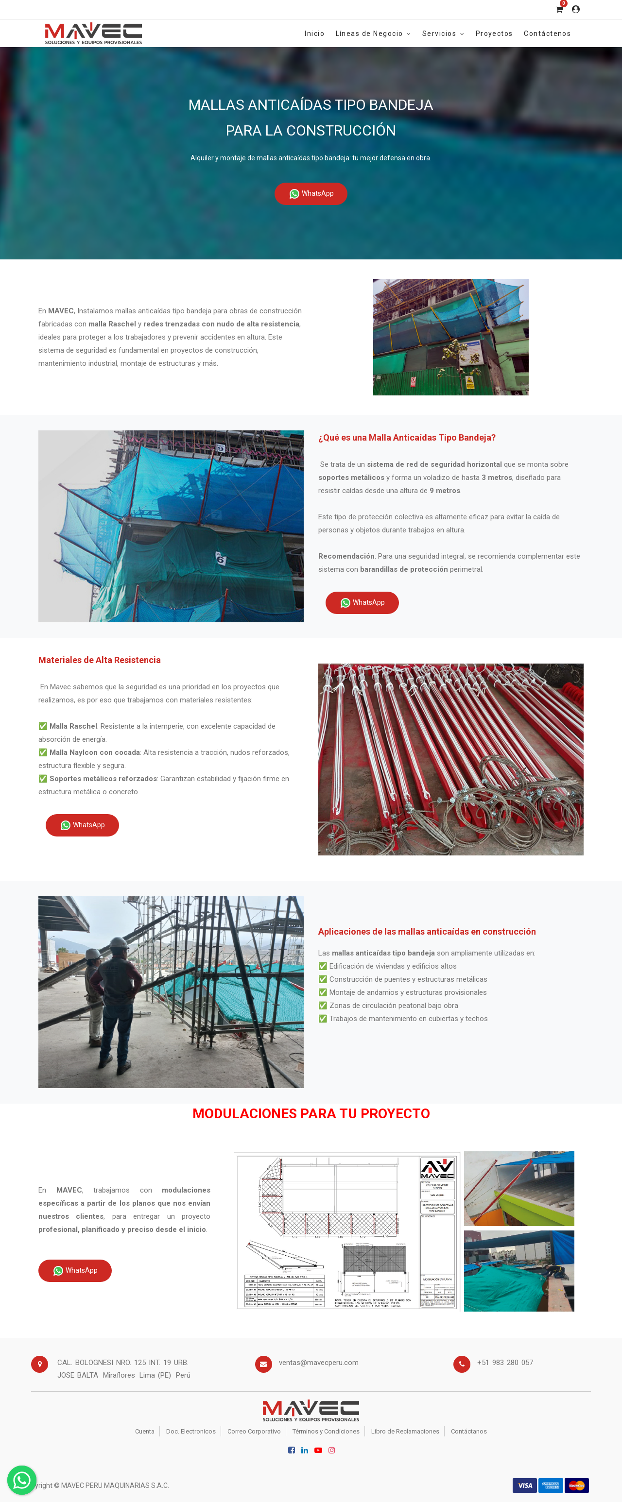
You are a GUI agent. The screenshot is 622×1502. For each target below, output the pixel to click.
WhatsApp (311, 194)
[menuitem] (314, 33)
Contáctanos (469, 1431)
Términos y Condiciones (326, 1431)
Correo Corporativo (254, 1431)
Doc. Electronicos (191, 1431)
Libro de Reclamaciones (405, 1431)
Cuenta (145, 1431)
